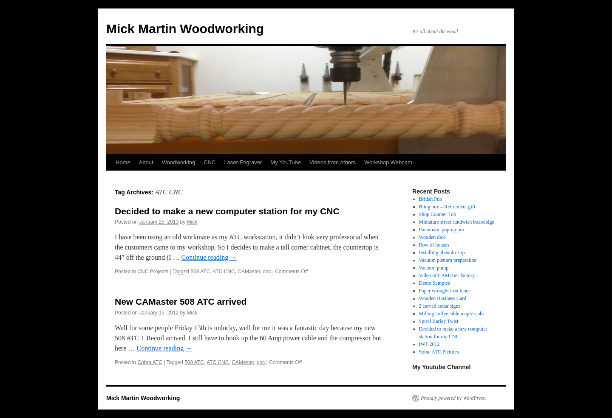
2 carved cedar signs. (440, 306)
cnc (267, 272)
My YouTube (285, 162)
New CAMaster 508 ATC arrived (180, 301)
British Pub (430, 199)
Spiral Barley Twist (439, 321)
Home (123, 162)
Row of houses (434, 245)
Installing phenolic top (442, 252)
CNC (209, 162)
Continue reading (209, 257)
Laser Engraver (243, 162)
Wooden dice (432, 237)
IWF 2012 (429, 344)
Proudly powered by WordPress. (453, 398)
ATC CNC (223, 272)
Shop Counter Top (437, 214)
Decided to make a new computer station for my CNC (227, 211)
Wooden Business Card (443, 298)
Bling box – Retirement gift (447, 207)
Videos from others (332, 162)
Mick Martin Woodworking (185, 29)
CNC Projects (152, 272)
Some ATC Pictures (439, 352)
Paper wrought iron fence (445, 291)
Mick (192, 222)
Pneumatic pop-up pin (441, 230)
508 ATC (200, 272)
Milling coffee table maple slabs (451, 314)
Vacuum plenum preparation (448, 260)
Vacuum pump (434, 268)
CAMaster (249, 272)
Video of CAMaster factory (447, 275)
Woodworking (179, 162)
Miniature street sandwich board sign (457, 222)
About (146, 162)
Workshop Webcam (388, 162)
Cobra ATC (149, 362)
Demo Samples (434, 283)
